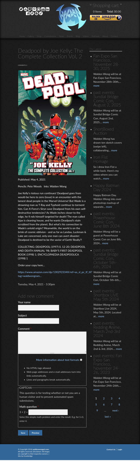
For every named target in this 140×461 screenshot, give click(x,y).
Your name (24, 302)
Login (120, 449)
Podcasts (95, 36)
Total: (110, 11)
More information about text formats (57, 359)
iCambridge (28, 456)
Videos (86, 36)
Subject (22, 315)
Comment (25, 328)
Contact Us (111, 449)
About (105, 36)
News (61, 36)
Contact (114, 36)
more (96, 85)
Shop (39, 36)
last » (108, 416)
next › (115, 410)
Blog (78, 36)
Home (22, 36)
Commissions (50, 36)
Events (70, 36)
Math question (29, 406)
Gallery (31, 36)
